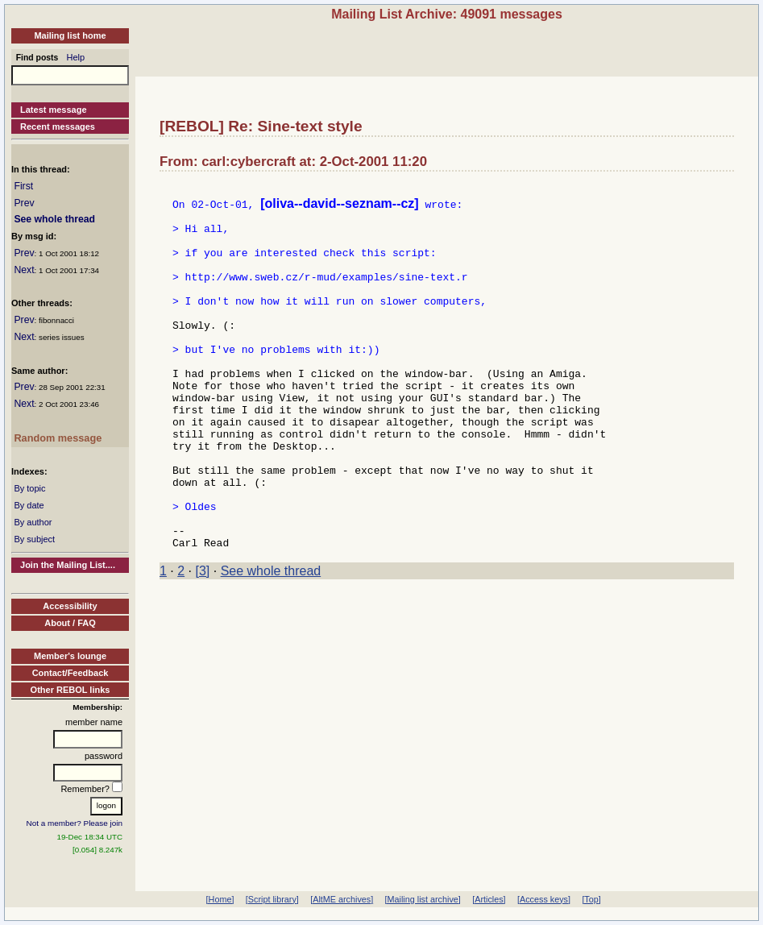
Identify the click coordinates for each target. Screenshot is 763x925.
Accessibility (70, 606)
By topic (29, 488)
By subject (34, 539)
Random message (58, 438)
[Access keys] (543, 899)
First (23, 186)
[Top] (591, 899)
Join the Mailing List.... (67, 565)
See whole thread (54, 219)
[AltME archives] (341, 899)
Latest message (53, 109)
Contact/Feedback (70, 673)
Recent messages (57, 126)
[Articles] (488, 899)
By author (33, 522)
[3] (203, 641)
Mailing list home (70, 35)
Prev (24, 203)
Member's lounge (70, 656)
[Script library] (272, 899)
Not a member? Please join (75, 823)
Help (76, 57)
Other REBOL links (70, 690)
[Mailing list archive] (423, 899)
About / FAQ (70, 623)
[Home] (220, 899)
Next (24, 270)
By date (29, 505)
